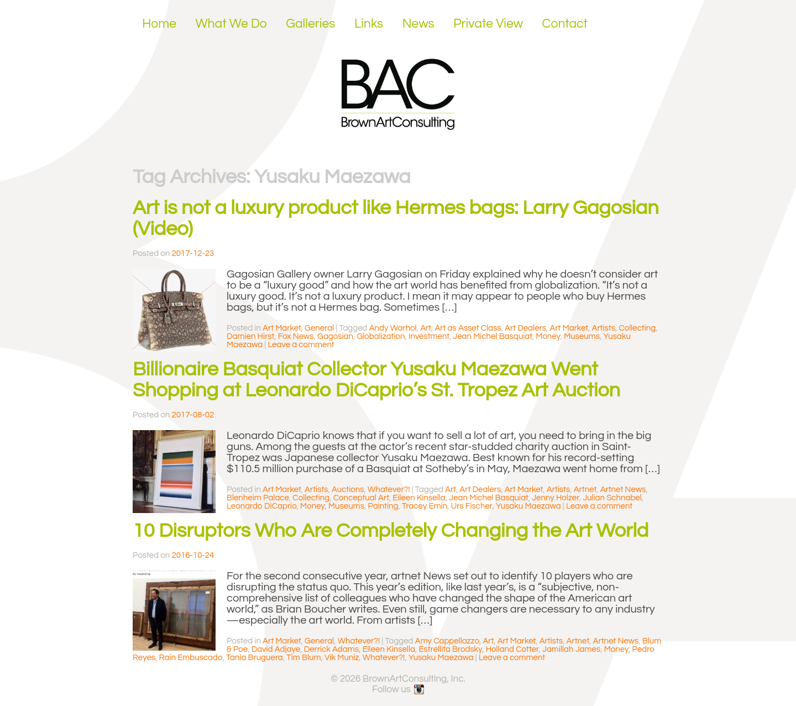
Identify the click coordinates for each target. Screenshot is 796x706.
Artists (603, 328)
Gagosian (335, 336)
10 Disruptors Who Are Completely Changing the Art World (390, 530)
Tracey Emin (424, 506)
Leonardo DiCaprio (262, 506)
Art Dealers (525, 328)
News (418, 23)
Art (425, 328)
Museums (582, 336)
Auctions (348, 489)
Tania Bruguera (254, 657)
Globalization (381, 336)
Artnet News (623, 489)
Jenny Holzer (555, 498)
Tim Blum (303, 657)
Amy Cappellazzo (447, 641)
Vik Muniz (341, 657)
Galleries (310, 23)
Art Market (282, 328)
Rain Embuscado (191, 657)
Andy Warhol (393, 328)
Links (368, 23)
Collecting (637, 328)
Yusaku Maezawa (528, 506)
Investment (429, 336)
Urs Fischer (472, 506)
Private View (488, 23)
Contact (565, 23)
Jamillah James (571, 649)
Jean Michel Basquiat (492, 336)
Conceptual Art (361, 498)
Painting (383, 506)
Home (159, 23)
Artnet (585, 489)
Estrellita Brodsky (450, 649)
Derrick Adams (331, 649)
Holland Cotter (512, 649)
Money (548, 336)
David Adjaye (276, 649)
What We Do (231, 23)
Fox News (296, 336)
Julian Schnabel (612, 498)
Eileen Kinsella (419, 498)
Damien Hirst (250, 336)
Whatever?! (389, 489)
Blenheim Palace (258, 498)
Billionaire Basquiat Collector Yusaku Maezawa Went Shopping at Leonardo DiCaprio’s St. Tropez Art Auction (376, 380)
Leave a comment (301, 345)
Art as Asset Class (467, 328)
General (319, 328)
